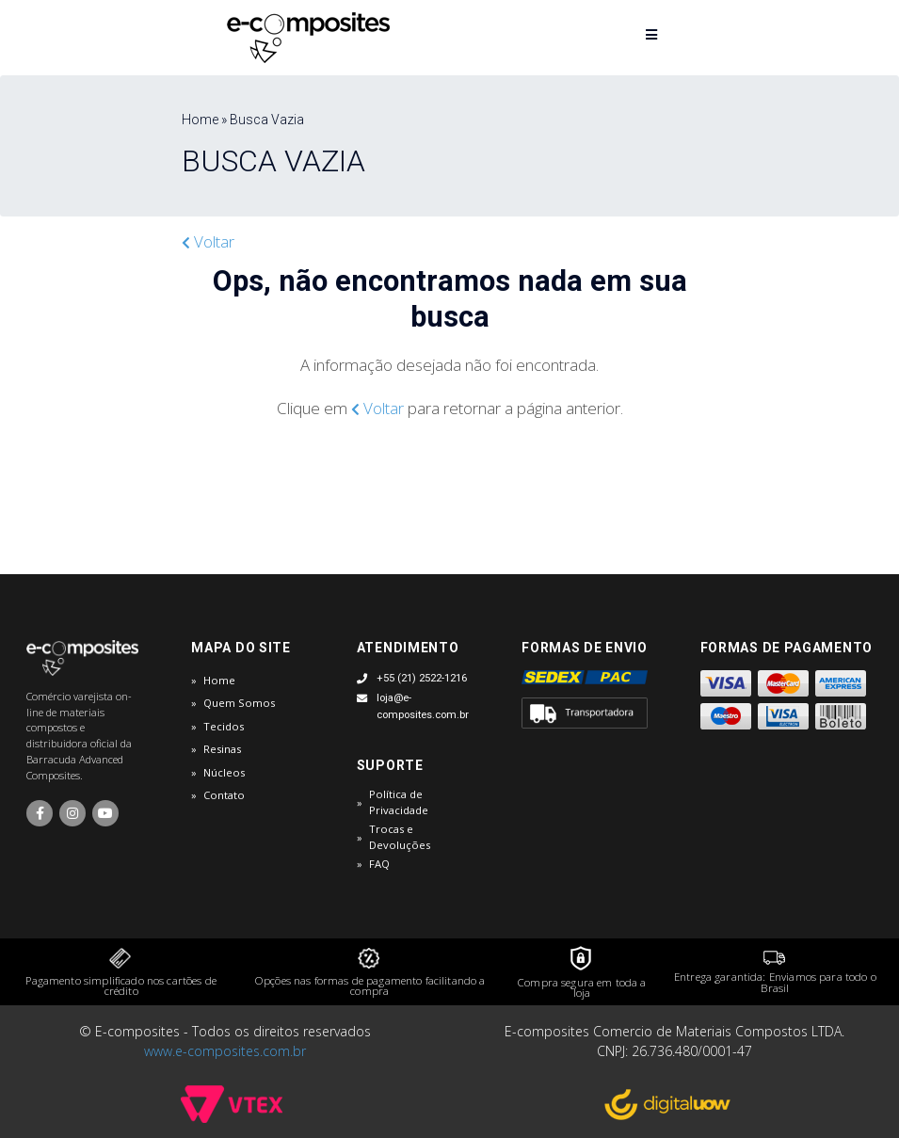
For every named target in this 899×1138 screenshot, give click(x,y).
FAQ (379, 864)
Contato (224, 795)
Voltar (208, 241)
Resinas (222, 749)
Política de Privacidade (398, 802)
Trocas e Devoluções (399, 837)
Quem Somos (239, 703)
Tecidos (223, 726)
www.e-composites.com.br (225, 1051)
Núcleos (224, 772)
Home (219, 680)
